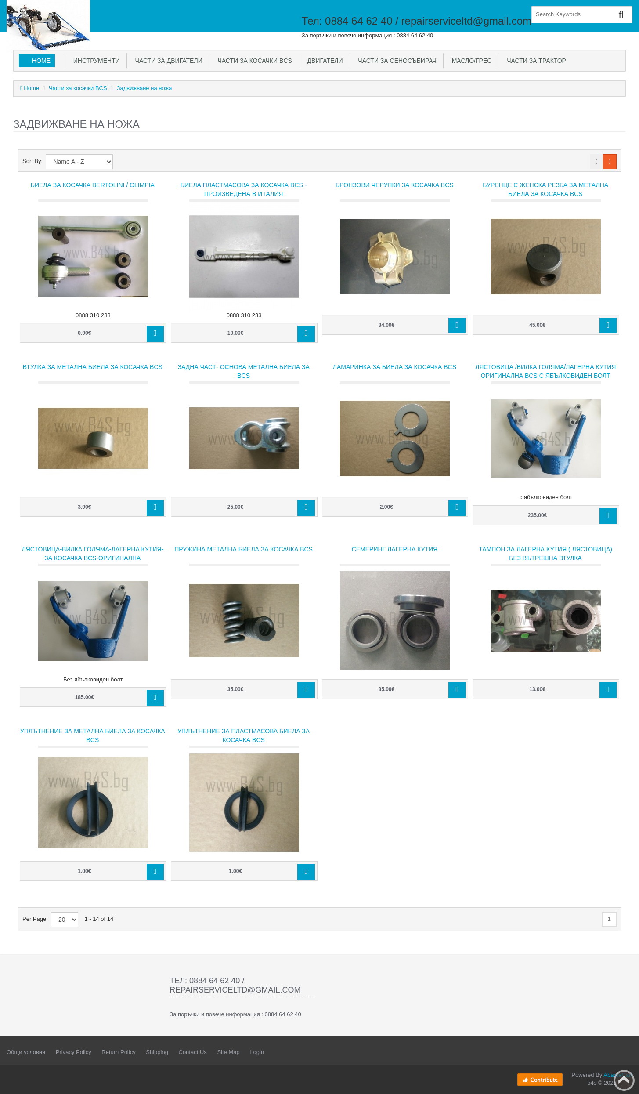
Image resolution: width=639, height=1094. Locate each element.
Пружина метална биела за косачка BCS (243, 549)
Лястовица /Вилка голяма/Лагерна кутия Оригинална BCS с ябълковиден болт (545, 371)
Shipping (157, 1052)
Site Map (228, 1052)
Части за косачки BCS (253, 60)
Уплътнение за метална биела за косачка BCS (92, 735)
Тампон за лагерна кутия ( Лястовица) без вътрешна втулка (545, 553)
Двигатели (323, 60)
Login (257, 1052)
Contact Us (193, 1052)
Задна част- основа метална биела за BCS (243, 371)
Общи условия (26, 1052)
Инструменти (95, 60)
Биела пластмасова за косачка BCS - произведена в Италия (244, 189)
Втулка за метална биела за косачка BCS (92, 366)
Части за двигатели (167, 60)
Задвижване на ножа (144, 88)
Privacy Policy (73, 1052)
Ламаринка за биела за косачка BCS (394, 366)
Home (41, 60)
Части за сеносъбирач (396, 60)
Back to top (624, 1080)
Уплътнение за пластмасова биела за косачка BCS (243, 735)
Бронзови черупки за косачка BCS (395, 184)
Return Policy (118, 1052)
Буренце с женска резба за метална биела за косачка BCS (545, 189)
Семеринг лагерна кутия (394, 549)
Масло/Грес (469, 60)
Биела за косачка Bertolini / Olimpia (93, 184)
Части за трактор (534, 60)
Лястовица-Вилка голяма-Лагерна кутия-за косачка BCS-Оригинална (93, 553)
